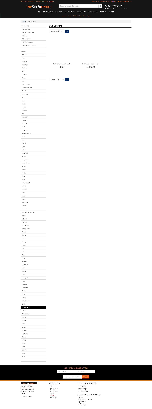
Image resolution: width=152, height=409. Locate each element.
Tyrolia (24, 340)
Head (24, 156)
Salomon (25, 287)
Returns (43, 1)
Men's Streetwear (27, 42)
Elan (23, 140)
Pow (23, 255)
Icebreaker (25, 163)
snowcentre (26, 307)
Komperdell (26, 182)
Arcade (24, 61)
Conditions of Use (84, 391)
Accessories (26, 29)
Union (24, 343)
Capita (24, 107)
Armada (24, 68)
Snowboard (54, 388)
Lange (24, 186)
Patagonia (25, 242)
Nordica (24, 222)
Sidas (23, 297)
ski (39, 11)
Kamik (24, 169)
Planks (24, 248)
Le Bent (24, 189)
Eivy (23, 137)
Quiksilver (25, 264)
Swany (24, 327)
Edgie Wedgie (26, 133)
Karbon (24, 173)
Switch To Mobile (27, 396)
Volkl (23, 353)
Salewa (24, 284)
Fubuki (24, 143)
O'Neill (24, 232)
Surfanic (24, 320)
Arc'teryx (25, 64)
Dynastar (25, 130)
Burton (24, 104)
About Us (23, 1)
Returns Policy (82, 390)
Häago (24, 150)
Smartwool (25, 301)
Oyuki (24, 238)
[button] (94, 1)
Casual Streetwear (28, 32)
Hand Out (25, 153)
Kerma (24, 176)
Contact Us (81, 386)
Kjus (23, 179)
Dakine (24, 110)
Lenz (23, 196)
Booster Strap (26, 91)
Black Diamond (27, 87)
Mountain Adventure (28, 212)
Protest (24, 261)
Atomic (24, 74)
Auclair (24, 78)
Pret (23, 258)
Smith (24, 304)
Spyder (24, 317)
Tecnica (24, 330)
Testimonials (82, 404)
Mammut (25, 202)
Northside (25, 225)
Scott (24, 291)
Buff (23, 97)
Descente (25, 120)
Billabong (25, 81)
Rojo (23, 274)
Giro (23, 146)
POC (23, 251)
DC (23, 114)
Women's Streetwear (29, 45)
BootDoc (25, 94)
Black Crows (26, 84)
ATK (23, 71)
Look (23, 199)
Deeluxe (25, 117)
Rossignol (25, 278)
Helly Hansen (26, 160)
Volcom (24, 350)
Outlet (111, 11)
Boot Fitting (92, 11)
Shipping (37, 1)
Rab (23, 268)
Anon (23, 58)
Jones (24, 166)
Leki (23, 192)
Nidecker (25, 215)
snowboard (48, 11)
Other (24, 235)
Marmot (24, 205)
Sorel (23, 310)
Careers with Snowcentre (86, 399)
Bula (23, 101)
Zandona (25, 360)
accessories (69, 11)
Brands (103, 11)
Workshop (81, 11)
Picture (24, 245)
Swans (24, 323)
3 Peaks (24, 55)
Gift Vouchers (26, 39)
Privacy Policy (82, 388)
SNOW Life (30, 1)
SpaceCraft (25, 314)
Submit (85, 377)
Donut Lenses (26, 123)
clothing (58, 11)
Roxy (23, 281)
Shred (24, 294)
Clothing (24, 35)
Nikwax (24, 219)
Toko (23, 337)
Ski (51, 386)
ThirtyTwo (25, 333)
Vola (23, 346)
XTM (23, 356)
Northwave (25, 228)
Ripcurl (24, 271)
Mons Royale (26, 209)
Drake (24, 127)
